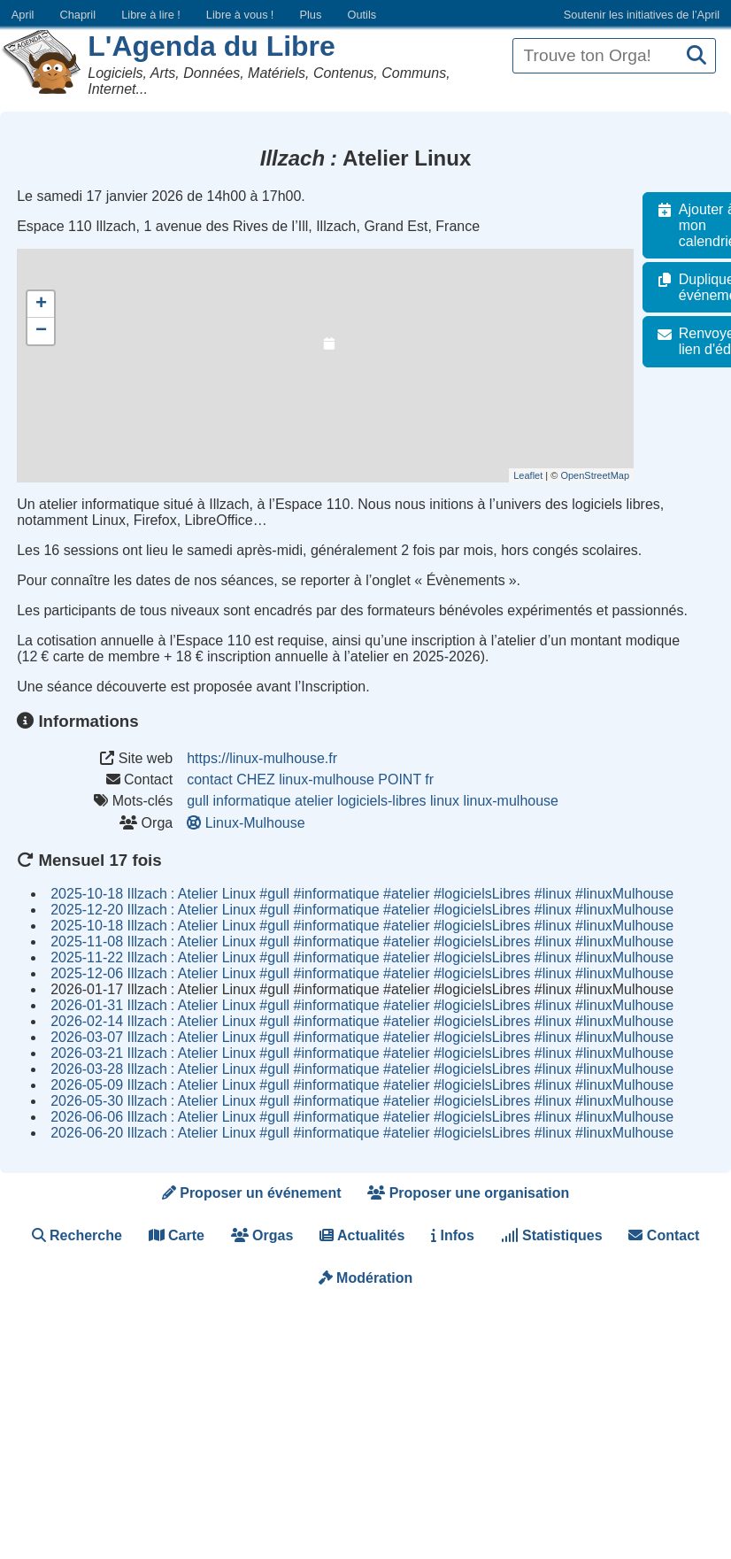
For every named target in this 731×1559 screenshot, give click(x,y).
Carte (176, 1235)
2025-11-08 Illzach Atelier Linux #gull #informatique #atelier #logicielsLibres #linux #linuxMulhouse (361, 941)
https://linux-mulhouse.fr (262, 758)
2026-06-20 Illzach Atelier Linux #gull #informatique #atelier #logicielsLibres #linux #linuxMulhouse (361, 1132)
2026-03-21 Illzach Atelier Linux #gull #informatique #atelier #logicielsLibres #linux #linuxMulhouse (361, 1053)
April (23, 14)
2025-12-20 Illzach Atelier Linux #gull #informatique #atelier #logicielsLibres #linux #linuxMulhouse (361, 909)
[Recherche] (696, 56)
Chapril (78, 14)
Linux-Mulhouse (248, 822)
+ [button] (41, 304)
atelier (314, 800)
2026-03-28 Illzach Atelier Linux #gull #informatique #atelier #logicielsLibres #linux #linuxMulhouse (361, 1069)
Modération (366, 1277)
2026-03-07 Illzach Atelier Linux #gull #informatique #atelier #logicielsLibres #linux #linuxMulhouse (361, 1037)
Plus (310, 14)
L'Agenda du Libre (211, 46)
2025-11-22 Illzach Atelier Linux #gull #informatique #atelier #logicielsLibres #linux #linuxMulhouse (361, 957)
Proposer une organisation (468, 1192)
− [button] (41, 331)
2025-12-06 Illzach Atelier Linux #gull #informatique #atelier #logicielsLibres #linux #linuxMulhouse (361, 973)
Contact (663, 1235)
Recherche (77, 1235)
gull (198, 800)
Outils (361, 14)
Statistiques (552, 1235)
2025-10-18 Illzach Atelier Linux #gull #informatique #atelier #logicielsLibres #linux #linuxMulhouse (361, 893)
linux (444, 800)
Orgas (262, 1235)
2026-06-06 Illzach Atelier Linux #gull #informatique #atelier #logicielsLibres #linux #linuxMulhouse (361, 1116)
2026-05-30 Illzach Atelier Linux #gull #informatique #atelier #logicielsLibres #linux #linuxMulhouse (361, 1100)
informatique (252, 800)
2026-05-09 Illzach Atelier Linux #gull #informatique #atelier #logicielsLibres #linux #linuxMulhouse (361, 1084)
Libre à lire (151, 14)
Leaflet (537, 475)
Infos (452, 1235)
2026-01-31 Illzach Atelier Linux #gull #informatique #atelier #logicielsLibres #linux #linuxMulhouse (361, 1005)
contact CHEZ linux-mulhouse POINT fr (310, 779)
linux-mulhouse (510, 800)
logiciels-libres (381, 800)
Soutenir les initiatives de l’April (641, 14)
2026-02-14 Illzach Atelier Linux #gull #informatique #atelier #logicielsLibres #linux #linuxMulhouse (361, 1021)
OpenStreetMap (604, 475)
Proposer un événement (252, 1192)
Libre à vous (239, 14)
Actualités (361, 1235)
